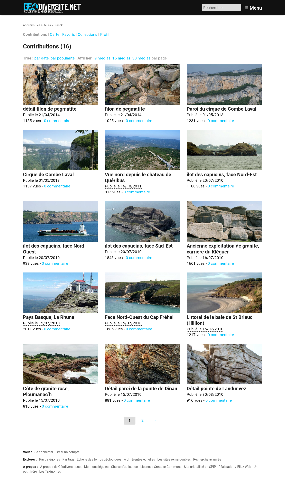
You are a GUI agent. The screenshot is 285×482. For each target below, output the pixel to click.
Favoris (68, 34)
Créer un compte (68, 452)
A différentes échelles (139, 459)
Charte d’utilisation (124, 467)
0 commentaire (57, 120)
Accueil (28, 25)
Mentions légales (96, 467)
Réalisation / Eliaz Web (234, 467)
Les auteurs (43, 25)
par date (41, 58)
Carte (54, 34)
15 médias (121, 58)
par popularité (62, 58)
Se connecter (44, 452)
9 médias (102, 58)
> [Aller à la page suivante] (155, 420)
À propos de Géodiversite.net (61, 467)
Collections (87, 34)
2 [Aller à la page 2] (142, 420)
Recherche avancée (207, 459)
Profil (104, 34)
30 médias (141, 58)
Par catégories (49, 459)
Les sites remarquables (174, 459)
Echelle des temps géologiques (99, 459)
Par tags (69, 459)
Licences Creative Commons (160, 467)
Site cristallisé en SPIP (200, 467)
